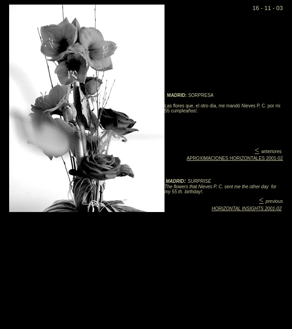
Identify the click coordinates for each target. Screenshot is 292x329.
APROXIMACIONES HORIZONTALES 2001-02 (235, 158)
